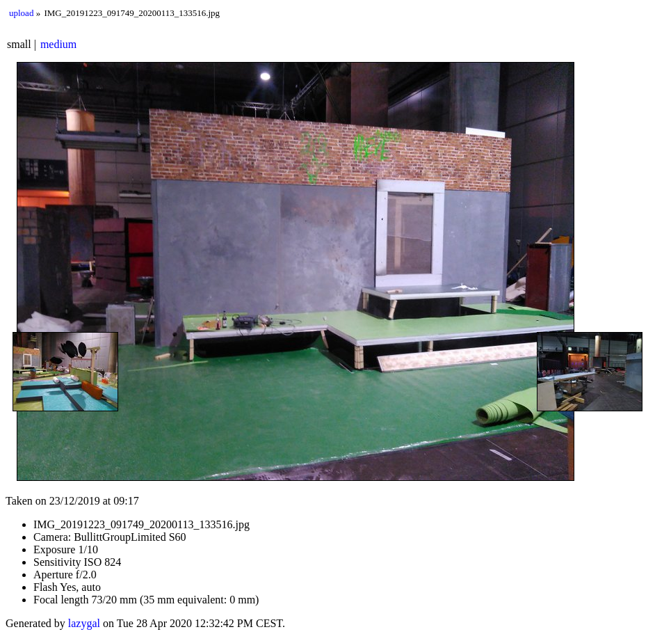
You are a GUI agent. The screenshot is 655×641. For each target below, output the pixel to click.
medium (58, 44)
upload (21, 13)
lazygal (84, 623)
